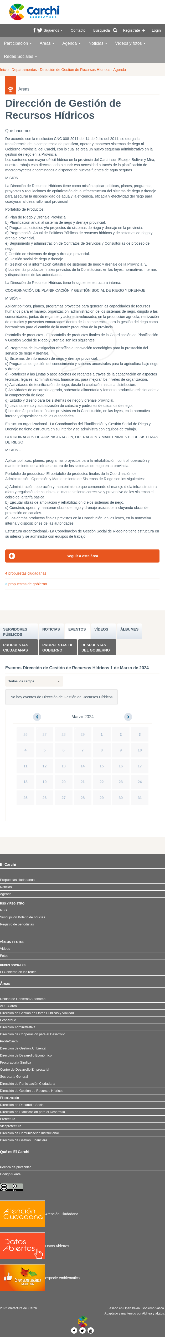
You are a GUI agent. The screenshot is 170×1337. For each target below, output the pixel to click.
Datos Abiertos (34, 1246)
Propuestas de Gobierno (58, 647)
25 (25, 798)
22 (102, 782)
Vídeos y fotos (130, 43)
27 (45, 734)
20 (63, 782)
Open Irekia (131, 1308)
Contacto (78, 30)
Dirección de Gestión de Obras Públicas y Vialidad (37, 1013)
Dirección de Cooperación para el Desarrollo (32, 1034)
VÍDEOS (101, 629)
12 (45, 766)
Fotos (4, 956)
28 (63, 734)
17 (140, 766)
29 (83, 734)
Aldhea (147, 1313)
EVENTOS (77, 629)
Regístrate (131, 30)
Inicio (4, 70)
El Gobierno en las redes (18, 972)
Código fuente (10, 1174)
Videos (5, 949)
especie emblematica (40, 1278)
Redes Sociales (20, 56)
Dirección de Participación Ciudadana (27, 1084)
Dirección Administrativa (17, 1027)
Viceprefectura (10, 1126)
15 (102, 766)
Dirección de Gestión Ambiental (23, 1048)
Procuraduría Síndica (15, 1062)
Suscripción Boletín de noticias (22, 917)
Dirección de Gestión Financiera (23, 1140)
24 (140, 782)
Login (156, 30)
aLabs (159, 1313)
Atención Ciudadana (39, 1214)
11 (25, 766)
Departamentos (24, 70)
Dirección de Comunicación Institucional (29, 1133)
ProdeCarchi (9, 1041)
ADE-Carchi (8, 1006)
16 (121, 766)
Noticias (98, 43)
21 (83, 782)
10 (140, 750)
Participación (18, 43)
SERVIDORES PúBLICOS (15, 632)
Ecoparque (8, 1020)
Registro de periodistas (17, 924)
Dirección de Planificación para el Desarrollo (32, 1112)
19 (45, 782)
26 (25, 734)
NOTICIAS (51, 629)
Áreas (47, 43)
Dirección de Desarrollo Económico (26, 1055)
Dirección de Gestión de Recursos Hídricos (75, 70)
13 (63, 766)
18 (25, 782)
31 (140, 798)
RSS (3, 910)
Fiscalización (9, 1098)
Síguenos (53, 30)
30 (121, 798)
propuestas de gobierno (26, 584)
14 (83, 766)
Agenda (71, 43)
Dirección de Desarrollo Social (22, 1105)
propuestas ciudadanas (25, 573)
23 (121, 782)
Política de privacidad (16, 1167)
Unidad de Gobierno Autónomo (22, 999)
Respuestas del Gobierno (95, 647)
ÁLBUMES (129, 629)
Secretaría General (14, 1076)
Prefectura (7, 1119)
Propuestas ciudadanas (15, 647)
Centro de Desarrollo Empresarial (24, 1069)
